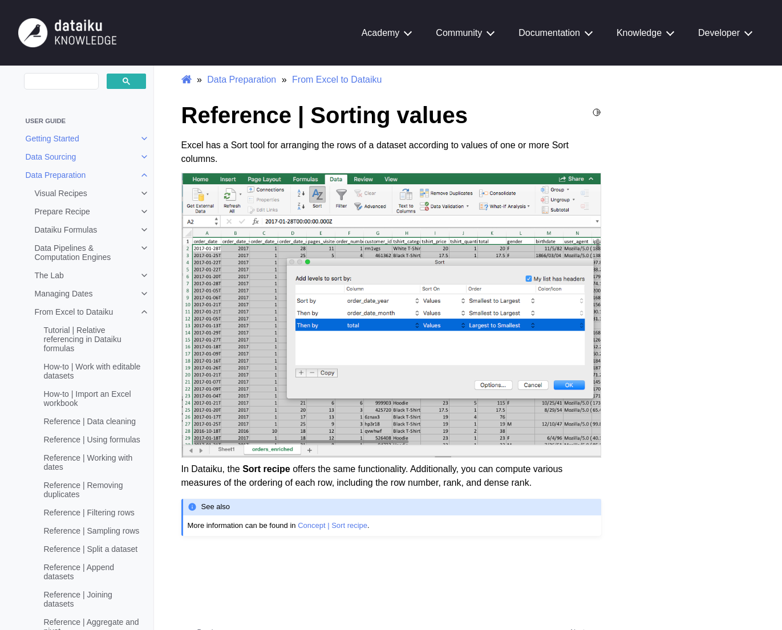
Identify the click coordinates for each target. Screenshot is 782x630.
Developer (719, 33)
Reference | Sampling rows (92, 530)
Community (459, 33)
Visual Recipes (61, 193)
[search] (60, 81)
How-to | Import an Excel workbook (87, 398)
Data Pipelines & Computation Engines (73, 252)
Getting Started (52, 138)
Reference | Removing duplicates (83, 490)
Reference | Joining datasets (78, 599)
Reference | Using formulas (92, 439)
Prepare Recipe (62, 211)
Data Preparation (56, 175)
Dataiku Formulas (66, 229)
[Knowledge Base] (67, 32)
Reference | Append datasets (79, 572)
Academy (381, 33)
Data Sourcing (51, 156)
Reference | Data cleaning (90, 421)
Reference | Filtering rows (89, 512)
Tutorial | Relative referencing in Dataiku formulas (82, 339)
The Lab (49, 275)
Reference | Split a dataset (91, 549)
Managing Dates (64, 293)
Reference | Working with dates (88, 462)
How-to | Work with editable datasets (92, 371)
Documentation (549, 33)
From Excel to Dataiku (74, 311)
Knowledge (639, 33)
